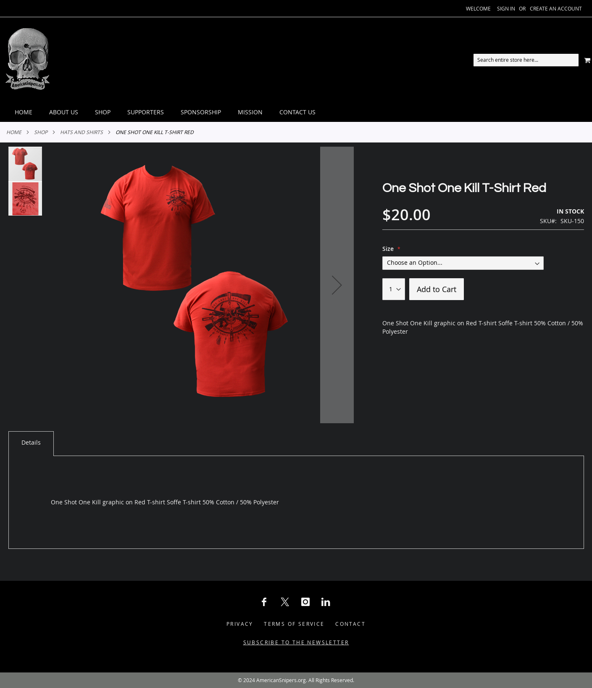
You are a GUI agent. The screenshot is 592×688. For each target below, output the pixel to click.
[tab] (296, 112)
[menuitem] (23, 112)
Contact (350, 623)
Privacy (239, 623)
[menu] (296, 112)
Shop (40, 132)
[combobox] (526, 60)
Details (31, 442)
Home (13, 132)
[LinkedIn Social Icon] (326, 601)
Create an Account (556, 8)
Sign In (506, 8)
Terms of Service (294, 623)
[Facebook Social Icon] (264, 601)
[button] (337, 285)
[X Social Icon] (284, 601)
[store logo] (27, 60)
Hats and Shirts (81, 132)
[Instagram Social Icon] (305, 601)
